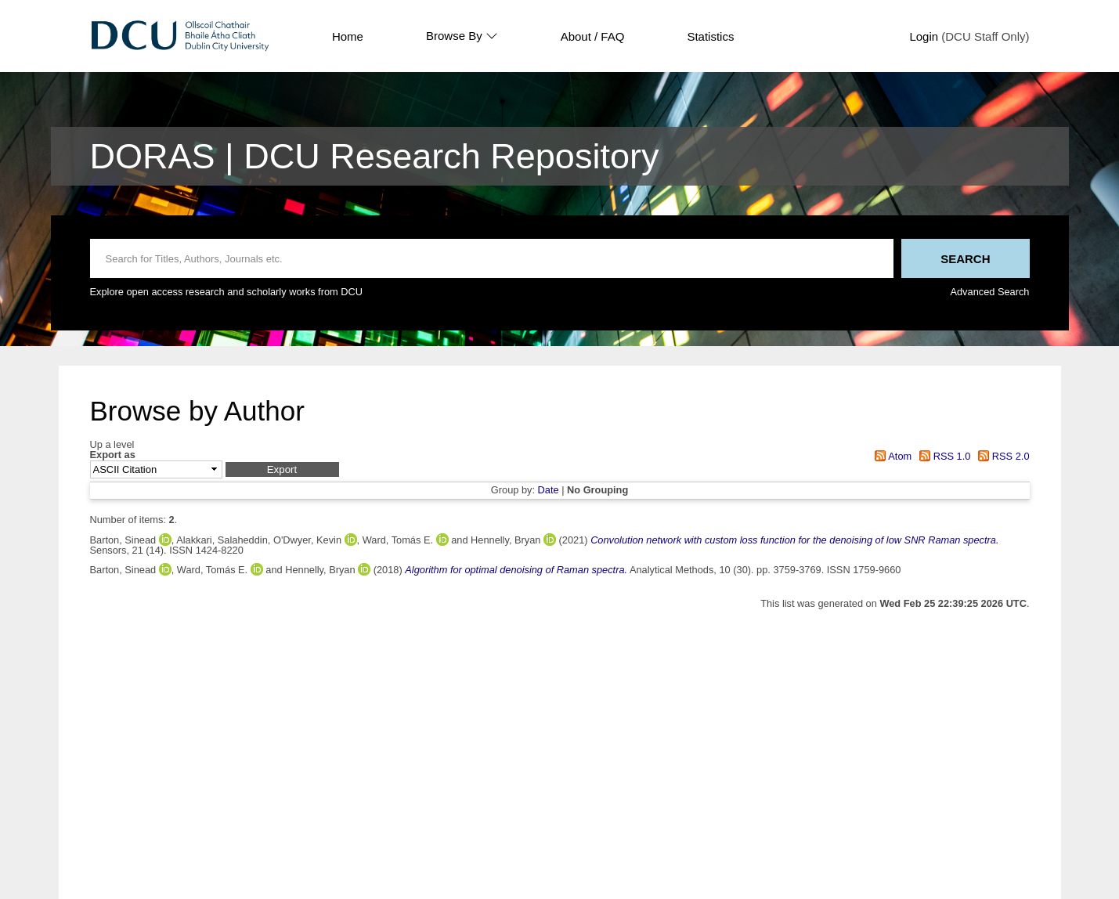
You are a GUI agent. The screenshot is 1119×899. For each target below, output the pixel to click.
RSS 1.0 (943, 456)
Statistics (710, 36)
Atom (890, 456)
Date (548, 490)
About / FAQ (593, 36)
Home (347, 36)
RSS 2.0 (1001, 456)
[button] (282, 469)
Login (923, 36)
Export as (112, 455)
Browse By (462, 36)
